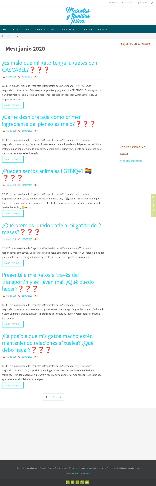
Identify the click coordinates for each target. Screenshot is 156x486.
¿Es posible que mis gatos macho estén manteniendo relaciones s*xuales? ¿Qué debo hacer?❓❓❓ (47, 342)
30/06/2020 (27, 76)
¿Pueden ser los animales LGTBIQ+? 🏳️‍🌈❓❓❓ (47, 174)
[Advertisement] (136, 98)
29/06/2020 (27, 130)
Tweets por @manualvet (131, 160)
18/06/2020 (27, 357)
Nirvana (77, 474)
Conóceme (113, 3)
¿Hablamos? (143, 3)
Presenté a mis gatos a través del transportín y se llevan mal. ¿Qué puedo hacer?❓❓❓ (48, 281)
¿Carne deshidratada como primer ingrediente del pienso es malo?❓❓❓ (49, 120)
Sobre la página (128, 3)
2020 (8, 36)
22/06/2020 (27, 295)
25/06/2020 (27, 185)
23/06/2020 (27, 239)
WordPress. (86, 474)
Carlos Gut (11, 76)
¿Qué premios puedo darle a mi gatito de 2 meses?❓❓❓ (51, 229)
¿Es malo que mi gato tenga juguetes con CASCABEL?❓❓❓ (49, 66)
